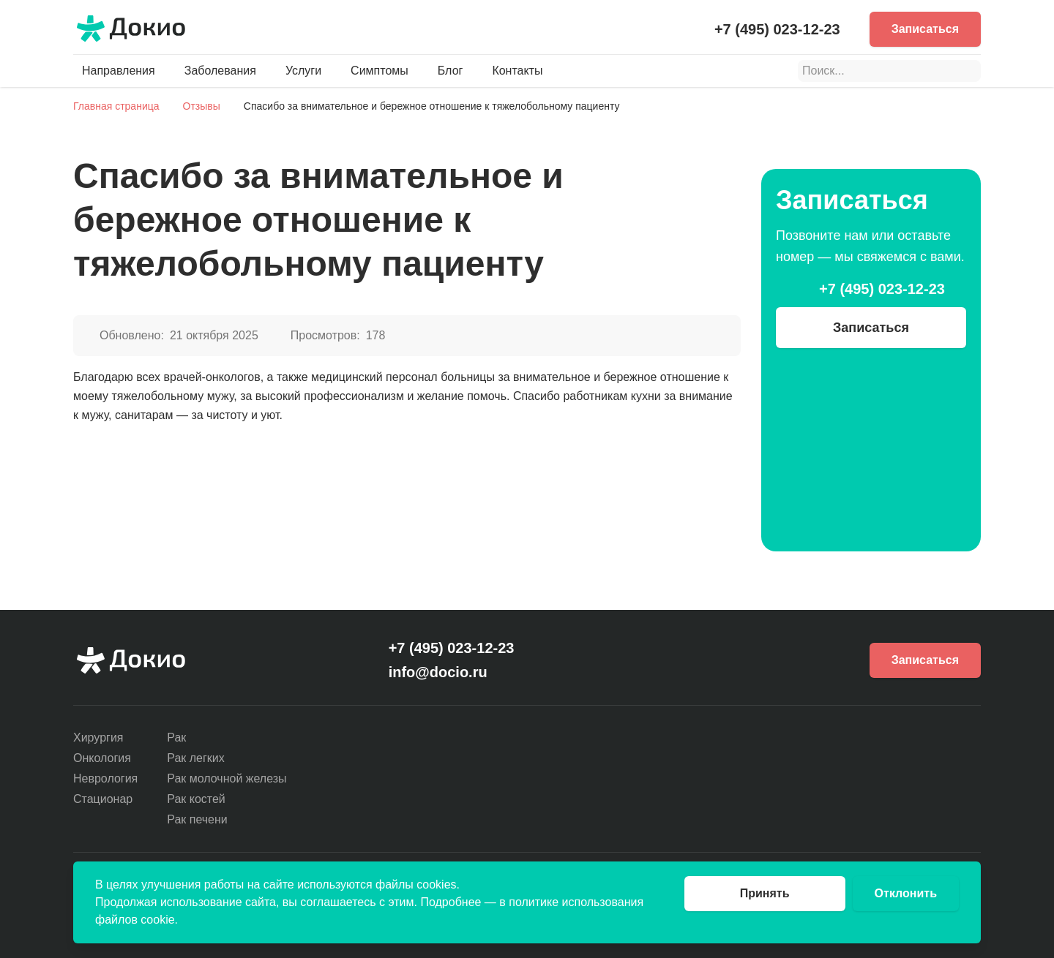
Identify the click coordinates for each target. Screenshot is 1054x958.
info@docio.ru (438, 672)
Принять (765, 893)
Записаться (925, 29)
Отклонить (906, 893)
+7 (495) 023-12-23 (777, 29)
